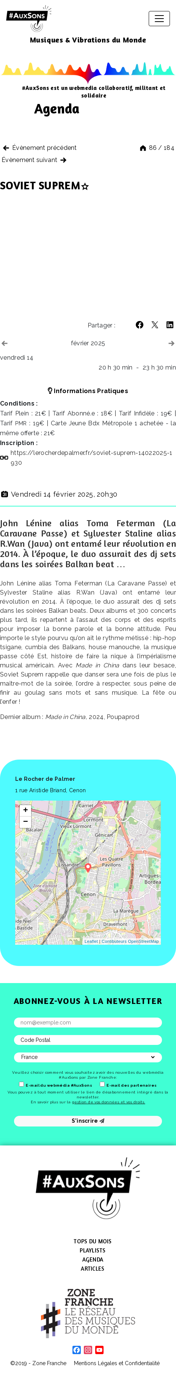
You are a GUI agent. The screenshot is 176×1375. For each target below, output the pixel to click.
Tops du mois (93, 1241)
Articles (92, 1268)
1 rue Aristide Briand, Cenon (50, 790)
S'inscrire (88, 1121)
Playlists (92, 1250)
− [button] (25, 822)
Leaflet (91, 941)
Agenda (93, 1259)
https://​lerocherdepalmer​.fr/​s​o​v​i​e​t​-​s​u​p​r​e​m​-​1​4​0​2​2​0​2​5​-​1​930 (92, 457)
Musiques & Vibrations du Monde (88, 39)
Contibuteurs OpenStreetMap (130, 941)
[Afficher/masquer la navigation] (159, 18)
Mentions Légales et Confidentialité (117, 1363)
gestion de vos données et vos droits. (108, 1102)
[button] (140, 325)
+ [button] (25, 811)
